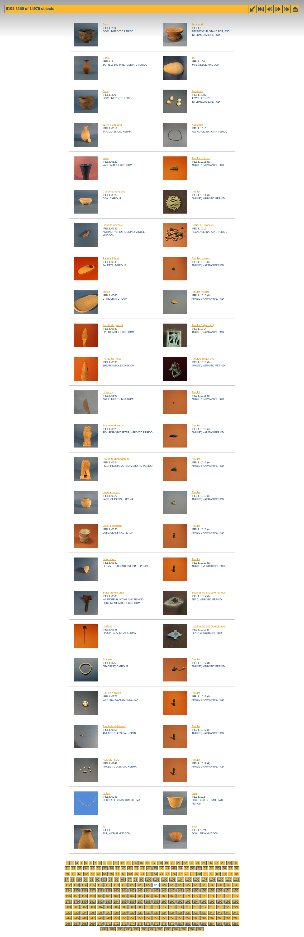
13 (128, 863)
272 (116, 923)
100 (149, 879)
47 (167, 868)
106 (197, 879)
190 (164, 901)
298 (184, 929)
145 (156, 890)
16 (147, 863)
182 (100, 901)
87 (66, 879)
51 (193, 868)
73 (155, 874)
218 (211, 907)
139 (108, 890)
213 (172, 907)
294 (152, 929)
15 (141, 863)
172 (196, 896)
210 (148, 907)
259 (188, 918)
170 (180, 896)
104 (180, 879)
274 (132, 923)
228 (116, 912)
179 (76, 901)
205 (108, 907)
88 (72, 879)
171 (188, 896)
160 (100, 896)
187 (140, 901)
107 (204, 879)
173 (204, 896)
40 (123, 868)
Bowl (106, 24)
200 (68, 907)
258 (180, 918)
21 (178, 863)
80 (199, 874)
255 (156, 918)
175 (220, 896)
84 (224, 874)
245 (76, 918)
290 (120, 929)
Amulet (195, 191)
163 (124, 896)
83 (217, 874)
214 (180, 907)
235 (172, 912)
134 (68, 890)
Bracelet (108, 659)
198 (228, 901)
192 (180, 901)
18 (160, 863)
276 (148, 923)
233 (156, 912)
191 (172, 901)
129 (204, 885)
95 (116, 879)
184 (116, 901)
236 (180, 912)
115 (92, 885)
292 (136, 929)
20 (172, 863)
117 (108, 885)
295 (160, 929)
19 (166, 863)
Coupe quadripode (114, 191)
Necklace (197, 124)
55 (217, 868)
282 (196, 923)
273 (124, 923)
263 (220, 918)
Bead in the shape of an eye (208, 592)
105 (188, 879)
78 (186, 874)
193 (188, 901)
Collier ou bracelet (202, 225)
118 (116, 885)
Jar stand (197, 24)
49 (180, 868)
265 (235, 918)
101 (157, 879)
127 (188, 885)
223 (76, 912)
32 (73, 868)
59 (67, 874)
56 (224, 868)
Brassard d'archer (113, 592)
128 (196, 885)
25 (203, 863)
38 (111, 868)
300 (200, 929)
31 (67, 868)
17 (153, 863)
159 (92, 896)
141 (124, 890)
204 (100, 907)
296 (168, 929)
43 (142, 868)
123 (156, 885)
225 (92, 912)
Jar (193, 57)
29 (229, 863)
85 (230, 874)
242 (228, 912)
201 (76, 907)
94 (110, 879)
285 (220, 923)
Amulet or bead (200, 158)
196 (211, 901)
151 (204, 890)
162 (116, 896)
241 (220, 912)
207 (124, 907)
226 (100, 912)
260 (196, 918)
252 (132, 918)
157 (76, 896)
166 (148, 896)
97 (129, 879)
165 (140, 896)
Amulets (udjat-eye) (203, 358)
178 (68, 901)
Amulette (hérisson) (114, 726)
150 (196, 890)
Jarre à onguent (112, 124)
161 (108, 896)
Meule (106, 291)
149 (188, 890)
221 (235, 907)
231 (140, 912)
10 (109, 863)
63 (92, 874)
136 (84, 890)
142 (132, 890)
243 (235, 912)
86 (236, 874)
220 (228, 907)
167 (156, 896)
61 (79, 874)
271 (108, 923)
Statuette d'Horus (113, 425)
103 (173, 879)
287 (235, 923)
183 (108, 901)
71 (142, 874)
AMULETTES (111, 759)
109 (220, 879)
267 (76, 923)
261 (204, 918)
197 (220, 901)
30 (235, 863)
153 (220, 890)
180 (84, 901)
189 (156, 901)
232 (148, 912)
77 (180, 874)
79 (193, 874)
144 (148, 890)
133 (235, 885)
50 (186, 868)
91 (91, 879)
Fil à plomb (109, 559)
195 (204, 901)
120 (132, 885)
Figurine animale (113, 225)
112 (68, 885)
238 (196, 912)
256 (164, 918)
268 (84, 923)
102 (164, 879)
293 (144, 929)
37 (105, 868)
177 (235, 896)
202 (84, 907)
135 (76, 890)
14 (135, 863)
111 (236, 879)
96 (122, 879)
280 (180, 923)
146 (164, 890)
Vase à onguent (112, 525)
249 (108, 918)
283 (204, 923)
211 (156, 907)
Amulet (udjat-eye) (202, 325)
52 (199, 868)
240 (211, 912)
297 (176, 929)
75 (167, 874)
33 (79, 868)
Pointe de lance (112, 358)
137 (92, 890)
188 (148, 901)
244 (68, 918)
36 (98, 868)
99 (141, 879)
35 (92, 868)
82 (211, 874)
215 (188, 907)
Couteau (108, 392)
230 (132, 912)
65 (105, 874)
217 (204, 907)
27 (216, 863)
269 (92, 923)
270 (100, 923)
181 (92, 901)
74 (161, 874)
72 (149, 874)
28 (222, 863)
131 (220, 885)
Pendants (197, 91)
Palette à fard (111, 258)
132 (228, 885)
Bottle (106, 57)
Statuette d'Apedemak (116, 458)
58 (236, 868)
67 (117, 874)
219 (220, 907)
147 (172, 890)
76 (174, 874)
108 (212, 879)
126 (180, 885)
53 (205, 868)
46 (161, 868)
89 (79, 879)
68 (123, 874)
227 (108, 912)
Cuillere (107, 626)
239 (204, 912)
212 (164, 907)
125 (172, 885)
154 (228, 890)
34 (86, 868)
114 (84, 885)
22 (185, 863)
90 (85, 879)
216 (196, 907)
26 (210, 863)
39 (117, 868)
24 (197, 863)
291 (128, 929)
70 (136, 874)
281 (188, 923)
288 (104, 929)
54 (211, 868)
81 (205, 874)
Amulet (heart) (200, 291)
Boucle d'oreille (112, 692)
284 (211, 923)
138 (100, 890)
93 (104, 879)
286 (228, 923)
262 (211, 918)
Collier (106, 793)
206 (116, 907)
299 (192, 929)
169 (172, 896)
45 (155, 868)
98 (135, 879)
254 (148, 918)
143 (140, 890)
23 (191, 863)
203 (92, 907)
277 (156, 923)
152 (211, 890)
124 (164, 885)
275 (140, 923)
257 (172, 918)
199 (235, 901)
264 (228, 918)
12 (122, 863)
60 (73, 874)
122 (148, 885)
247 (92, 918)
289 (112, 929)
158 (84, 896)
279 (172, 923)
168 (164, 896)
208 (132, 907)
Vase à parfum (111, 492)
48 (174, 868)
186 (132, 901)
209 (140, 907)
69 (130, 874)
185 (124, 901)
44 (149, 868)
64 (98, 874)
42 (136, 868)
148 (180, 890)
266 (68, 923)
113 (76, 885)
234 (164, 912)
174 (211, 896)
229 (124, 912)
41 (130, 868)
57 (230, 868)
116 (100, 885)
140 (116, 890)
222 (68, 912)
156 (68, 896)
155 (235, 890)
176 (228, 896)
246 (84, 918)
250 (116, 918)
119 (124, 885)
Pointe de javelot (113, 325)
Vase (106, 158)
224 (84, 912)
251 (124, 918)
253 (140, 918)
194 (196, 901)
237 (188, 912)
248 (100, 918)
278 (164, 923)
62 (86, 874)
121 (140, 885)
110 (228, 879)
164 (132, 896)
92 (98, 879)
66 (111, 874)
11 (116, 863)
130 (211, 885)
